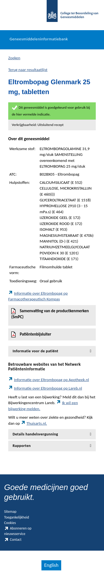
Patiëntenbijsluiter (31, 334)
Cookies (10, 522)
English (51, 565)
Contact (12, 539)
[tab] (52, 351)
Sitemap (10, 511)
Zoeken (14, 57)
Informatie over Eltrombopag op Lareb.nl (45, 388)
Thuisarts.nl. (34, 423)
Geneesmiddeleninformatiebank (39, 38)
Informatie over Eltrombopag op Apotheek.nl (48, 379)
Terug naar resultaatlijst (27, 69)
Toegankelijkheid (16, 517)
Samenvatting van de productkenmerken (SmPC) (50, 313)
